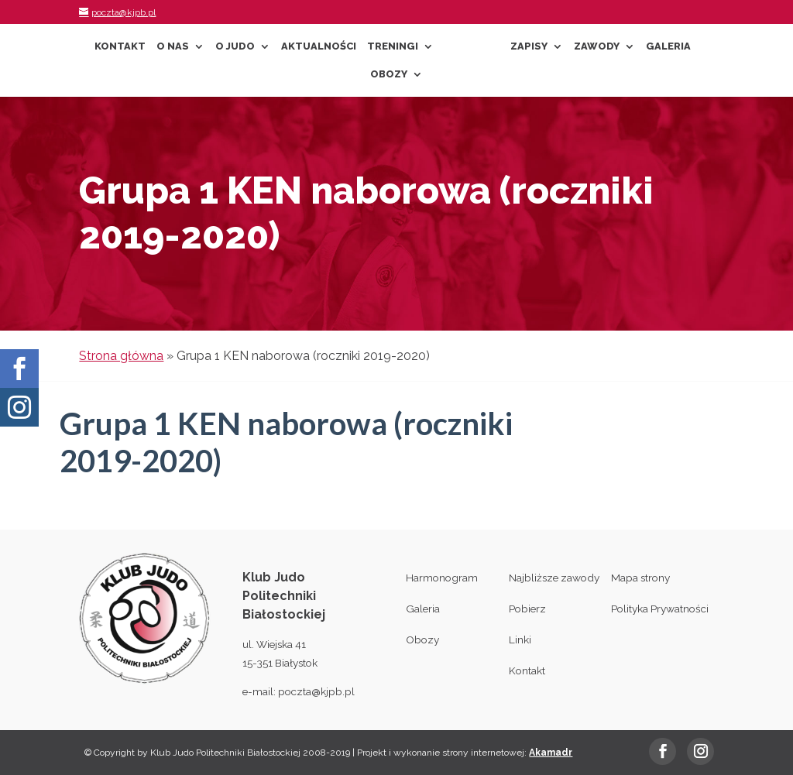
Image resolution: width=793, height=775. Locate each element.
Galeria (668, 46)
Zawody (597, 46)
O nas (172, 46)
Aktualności (318, 46)
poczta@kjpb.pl (316, 691)
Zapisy (529, 46)
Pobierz (527, 608)
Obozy (388, 74)
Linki (520, 639)
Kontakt (120, 46)
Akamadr (550, 752)
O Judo (235, 46)
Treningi (392, 46)
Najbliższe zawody (554, 577)
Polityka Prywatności (660, 608)
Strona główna (121, 355)
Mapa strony (640, 577)
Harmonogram (442, 577)
